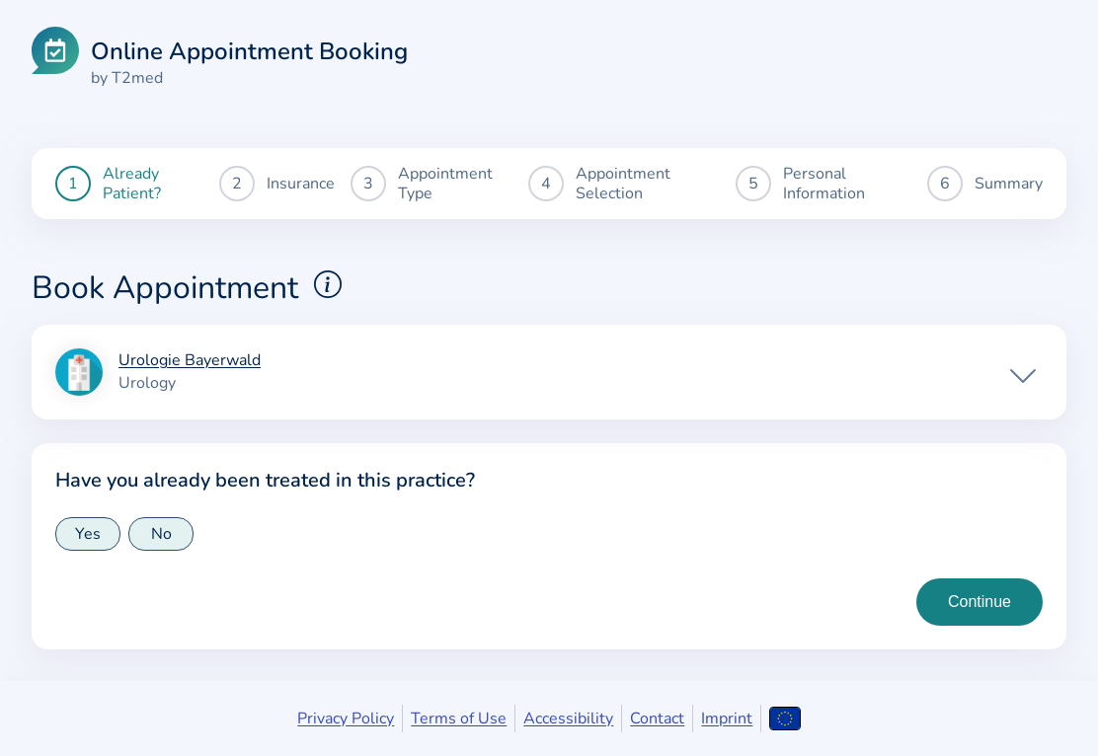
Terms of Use (459, 718)
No (161, 534)
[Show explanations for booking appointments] (328, 284)
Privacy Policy (345, 718)
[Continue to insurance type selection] (979, 602)
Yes (88, 534)
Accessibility (568, 718)
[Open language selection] (784, 718)
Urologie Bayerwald (189, 361)
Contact (657, 718)
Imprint (726, 718)
